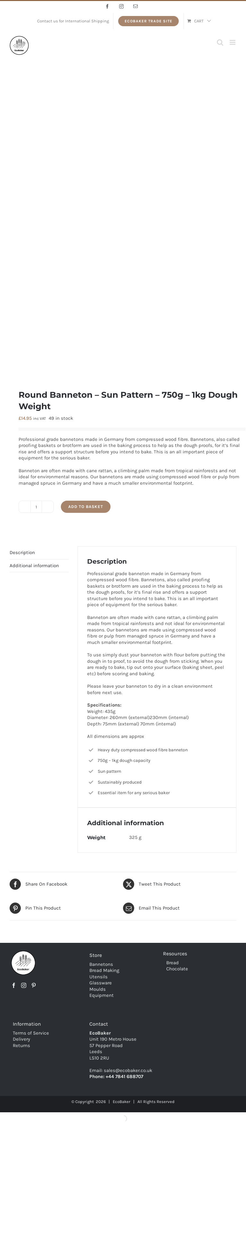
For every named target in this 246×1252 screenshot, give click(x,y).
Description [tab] (22, 552)
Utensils (98, 977)
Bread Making (104, 970)
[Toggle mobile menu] (233, 42)
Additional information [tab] (34, 565)
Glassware (100, 983)
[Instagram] (23, 985)
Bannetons (101, 964)
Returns (21, 1045)
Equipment (101, 995)
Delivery (21, 1039)
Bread (172, 963)
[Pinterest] (33, 985)
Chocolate (177, 969)
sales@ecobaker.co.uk (128, 1070)
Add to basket (85, 506)
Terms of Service (31, 1033)
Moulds (97, 989)
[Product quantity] (36, 507)
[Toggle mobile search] (220, 42)
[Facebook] (13, 985)
